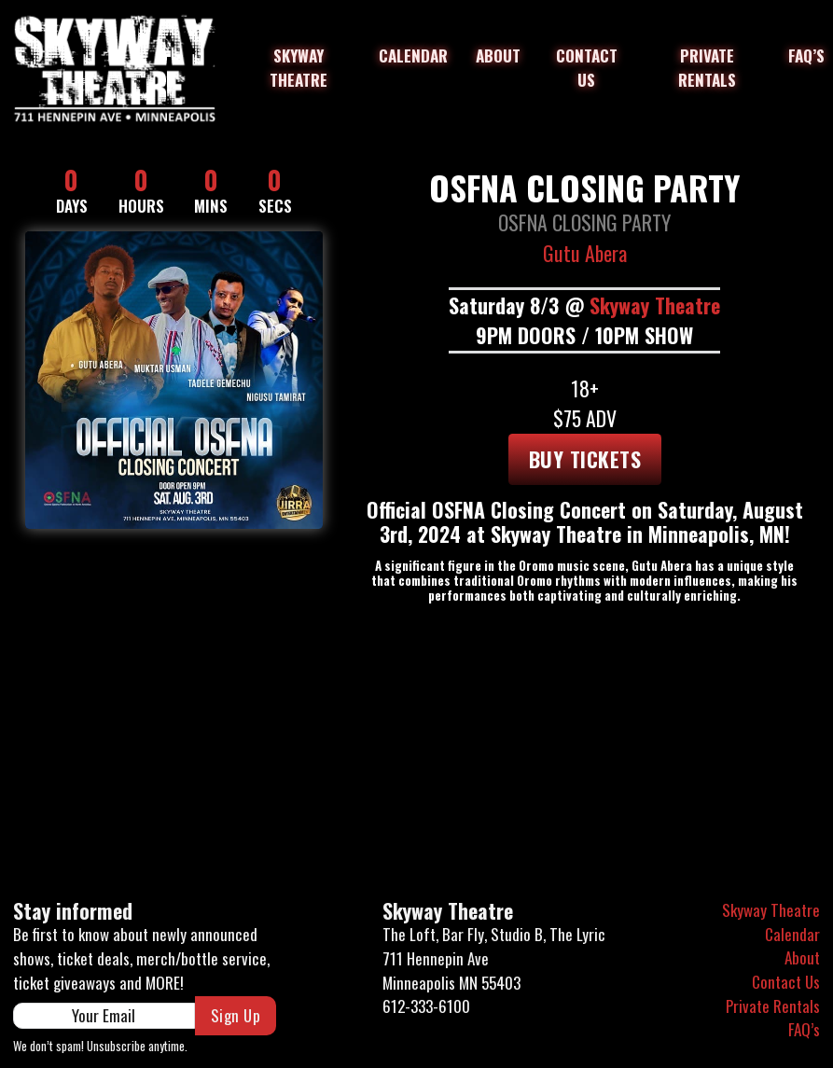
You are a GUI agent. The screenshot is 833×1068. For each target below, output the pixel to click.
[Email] (104, 1016)
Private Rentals (707, 67)
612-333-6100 (426, 1006)
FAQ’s (806, 55)
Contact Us (587, 67)
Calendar (413, 55)
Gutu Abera (585, 253)
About (498, 55)
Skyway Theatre (298, 67)
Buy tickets (585, 459)
